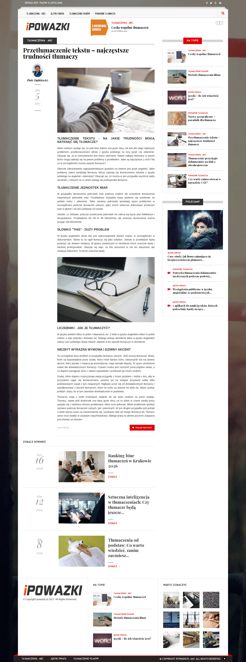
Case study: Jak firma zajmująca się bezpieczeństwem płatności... (189, 258)
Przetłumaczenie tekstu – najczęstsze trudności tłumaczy (204, 141)
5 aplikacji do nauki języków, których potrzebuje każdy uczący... (195, 307)
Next (221, 23)
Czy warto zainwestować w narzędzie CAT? (204, 180)
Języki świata (57, 13)
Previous (217, 23)
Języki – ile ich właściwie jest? (132, 638)
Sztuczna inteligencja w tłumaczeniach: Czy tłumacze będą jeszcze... (128, 504)
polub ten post (142, 428)
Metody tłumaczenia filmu (204, 75)
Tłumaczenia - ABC (35, 13)
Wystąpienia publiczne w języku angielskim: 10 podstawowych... (192, 290)
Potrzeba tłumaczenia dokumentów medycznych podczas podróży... (194, 274)
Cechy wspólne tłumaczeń (129, 27)
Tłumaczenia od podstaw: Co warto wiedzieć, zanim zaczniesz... (126, 547)
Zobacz (114, 477)
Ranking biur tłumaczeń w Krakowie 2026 (129, 461)
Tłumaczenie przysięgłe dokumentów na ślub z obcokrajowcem (203, 162)
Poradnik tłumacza (105, 13)
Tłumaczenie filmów (79, 13)
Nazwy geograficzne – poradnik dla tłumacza (202, 118)
